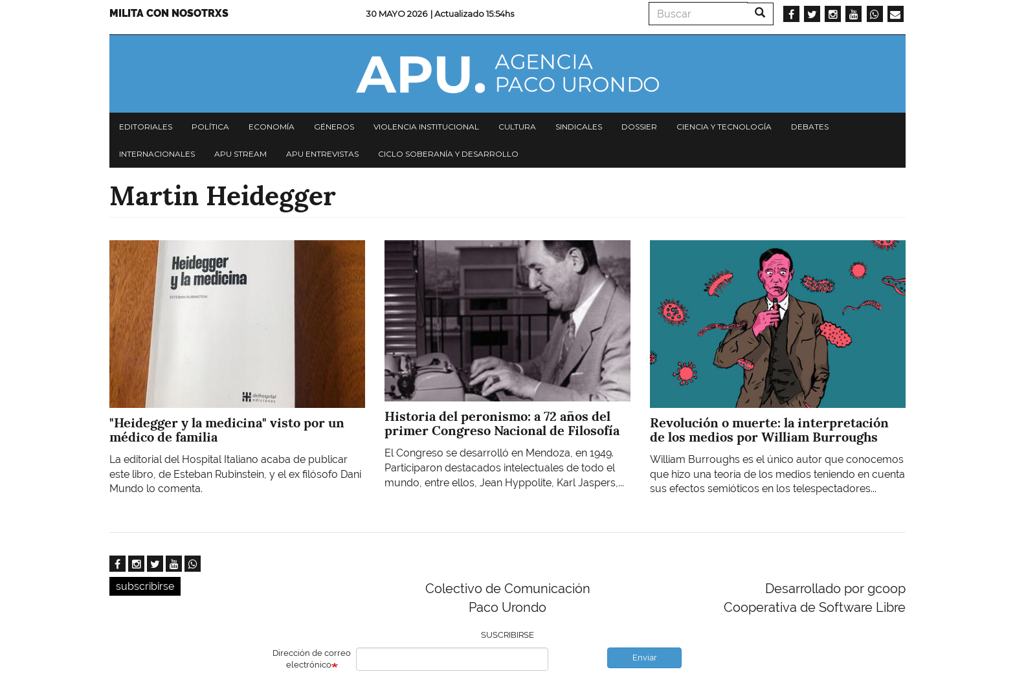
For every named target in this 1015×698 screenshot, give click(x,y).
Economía (272, 126)
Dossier (639, 126)
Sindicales (578, 126)
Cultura (517, 126)
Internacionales (157, 154)
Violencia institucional (426, 126)
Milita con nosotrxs (169, 13)
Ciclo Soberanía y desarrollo (448, 154)
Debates (810, 126)
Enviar (644, 657)
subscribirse (145, 586)
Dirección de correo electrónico (312, 659)
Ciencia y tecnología (724, 126)
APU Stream (240, 154)
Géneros (334, 126)
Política (210, 126)
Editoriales (145, 126)
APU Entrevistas (322, 154)
